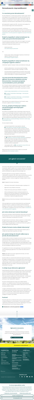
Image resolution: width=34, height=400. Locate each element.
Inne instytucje (4, 355)
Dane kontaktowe (4, 357)
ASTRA (24, 354)
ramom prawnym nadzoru (13, 151)
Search (29, 3)
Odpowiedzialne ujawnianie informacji (16, 368)
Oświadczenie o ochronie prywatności (11, 306)
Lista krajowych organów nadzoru (11, 57)
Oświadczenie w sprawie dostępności (16, 366)
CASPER (24, 355)
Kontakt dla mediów (4, 362)
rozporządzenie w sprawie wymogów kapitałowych (16, 127)
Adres (2, 359)
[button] (32, 1)
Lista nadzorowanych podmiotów (11, 48)
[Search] (17, 3)
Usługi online (25, 352)
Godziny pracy (3, 360)
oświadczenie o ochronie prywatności (10, 32)
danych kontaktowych (15, 102)
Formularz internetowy (17, 337)
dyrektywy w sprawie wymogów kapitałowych (16, 137)
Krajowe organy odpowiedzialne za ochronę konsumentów (16, 91)
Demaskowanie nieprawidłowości (26, 359)
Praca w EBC (3, 352)
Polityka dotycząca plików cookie (16, 360)
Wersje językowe (15, 362)
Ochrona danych (15, 364)
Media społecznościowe (5, 363)
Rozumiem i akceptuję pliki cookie (17, 395)
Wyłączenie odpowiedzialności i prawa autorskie (17, 355)
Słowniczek (3, 354)
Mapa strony (3, 371)
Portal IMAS (25, 357)
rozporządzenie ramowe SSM (22, 145)
